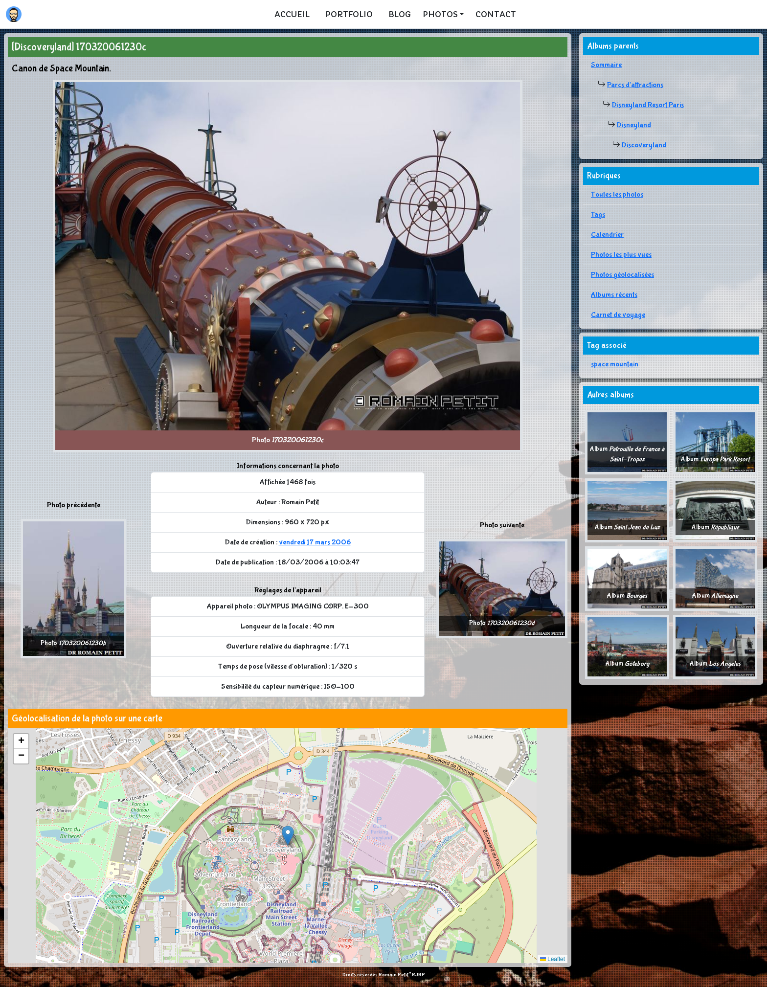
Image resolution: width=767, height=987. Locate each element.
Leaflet (552, 959)
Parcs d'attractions (635, 85)
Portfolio (349, 14)
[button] (288, 836)
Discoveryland (644, 145)
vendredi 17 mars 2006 (315, 542)
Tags (598, 214)
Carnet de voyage (618, 314)
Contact (495, 14)
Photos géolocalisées (622, 274)
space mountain (614, 364)
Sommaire (606, 64)
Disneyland (634, 125)
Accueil (292, 14)
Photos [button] (440, 14)
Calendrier (607, 234)
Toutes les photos (617, 194)
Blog (399, 14)
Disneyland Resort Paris (648, 105)
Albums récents (614, 294)
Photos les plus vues (621, 254)
